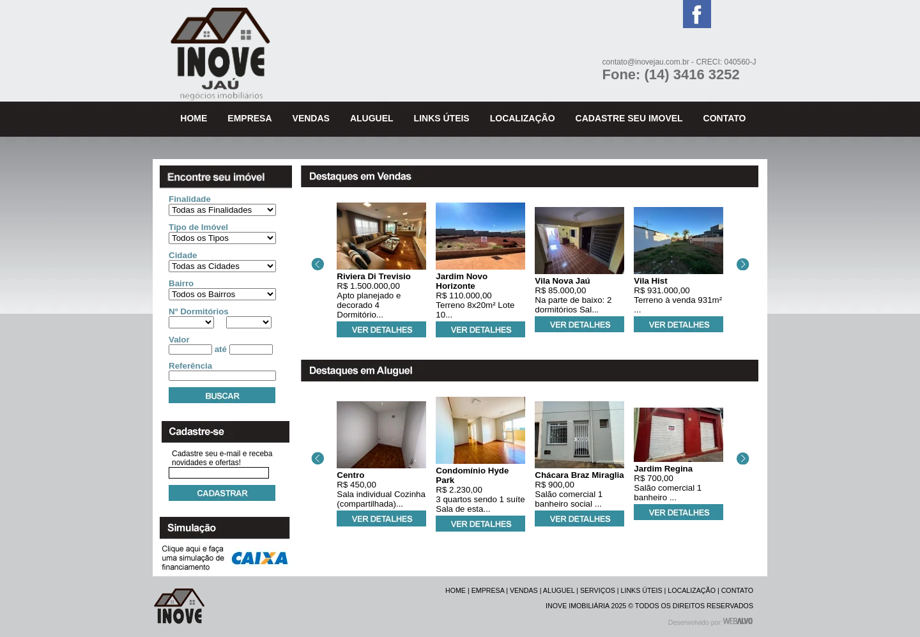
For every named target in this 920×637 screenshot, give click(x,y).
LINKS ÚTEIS (642, 590)
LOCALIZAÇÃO (692, 590)
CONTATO (737, 590)
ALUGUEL (558, 590)
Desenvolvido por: (710, 622)
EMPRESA (488, 590)
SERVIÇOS (597, 590)
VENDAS (524, 590)
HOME (455, 590)
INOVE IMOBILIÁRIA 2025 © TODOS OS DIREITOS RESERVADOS (649, 606)
